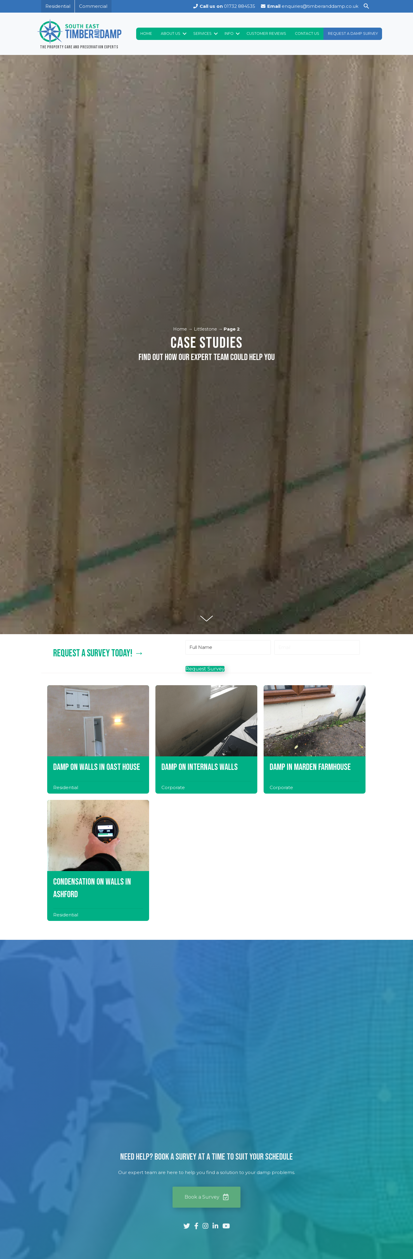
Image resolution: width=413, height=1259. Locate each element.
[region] (78, 1212)
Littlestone (205, 168)
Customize (39, 1234)
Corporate (173, 627)
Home (180, 168)
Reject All (79, 1234)
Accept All (117, 1234)
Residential (65, 627)
